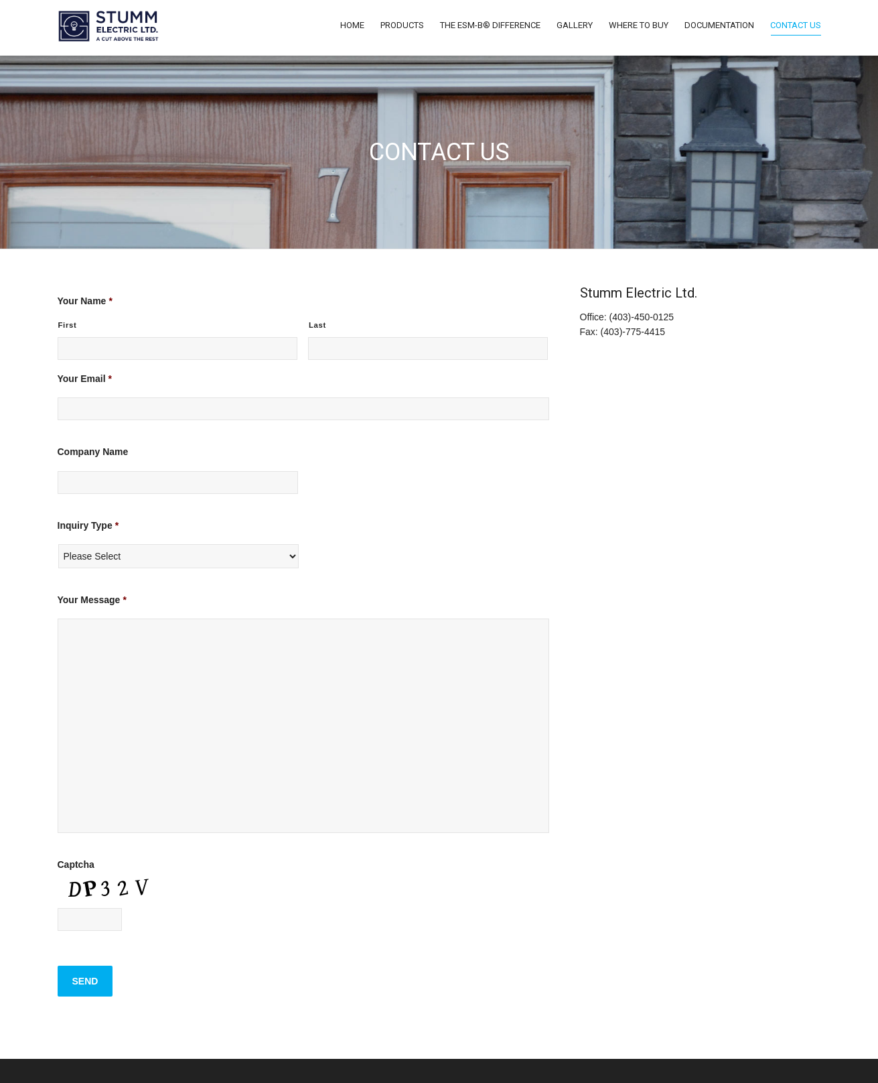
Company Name (93, 451)
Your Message (92, 599)
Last (317, 325)
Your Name (85, 301)
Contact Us (795, 28)
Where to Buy (638, 25)
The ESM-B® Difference (490, 25)
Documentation (719, 25)
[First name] (178, 348)
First (67, 325)
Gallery (575, 25)
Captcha (76, 864)
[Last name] (428, 348)
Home (352, 25)
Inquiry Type (88, 525)
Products (402, 25)
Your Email (85, 378)
